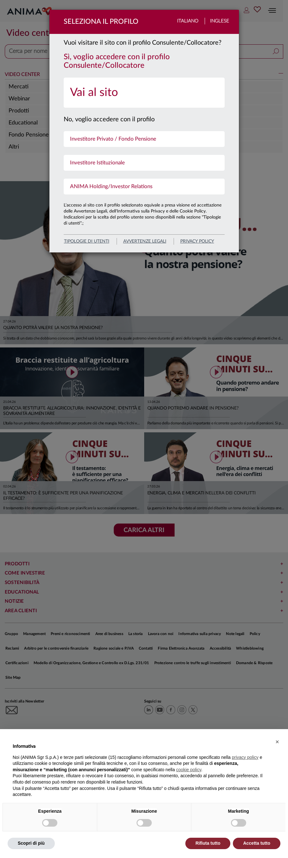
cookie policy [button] (188, 769)
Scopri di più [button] (31, 843)
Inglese (219, 21)
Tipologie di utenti (86, 241)
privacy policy (197, 241)
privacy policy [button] (245, 757)
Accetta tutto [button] (256, 843)
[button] (277, 742)
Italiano (187, 21)
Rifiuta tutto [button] (208, 843)
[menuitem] (144, 93)
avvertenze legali (144, 241)
